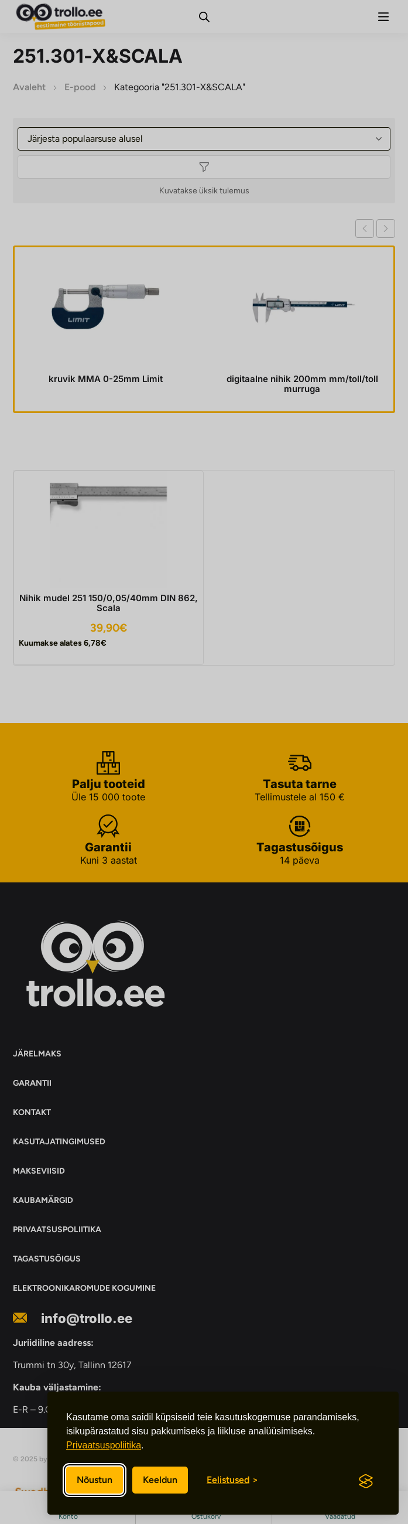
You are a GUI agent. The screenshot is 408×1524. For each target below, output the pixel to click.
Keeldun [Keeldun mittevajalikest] (160, 1479)
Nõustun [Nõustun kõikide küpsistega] (94, 1479)
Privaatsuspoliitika (103, 1445)
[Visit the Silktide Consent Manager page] (366, 1481)
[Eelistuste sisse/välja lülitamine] (232, 1480)
